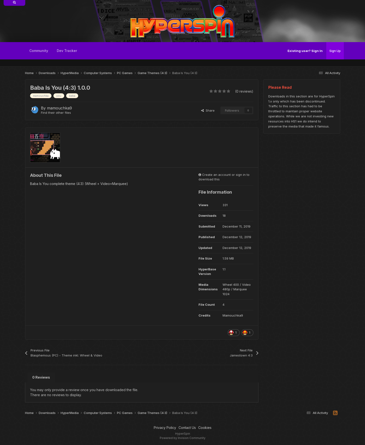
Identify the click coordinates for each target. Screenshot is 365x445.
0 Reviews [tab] (41, 377)
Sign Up (335, 51)
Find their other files (56, 112)
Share (208, 110)
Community (38, 51)
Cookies (204, 428)
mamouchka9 (59, 108)
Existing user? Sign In (305, 51)
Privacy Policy (165, 428)
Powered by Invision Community (182, 438)
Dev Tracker (67, 51)
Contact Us (187, 428)
